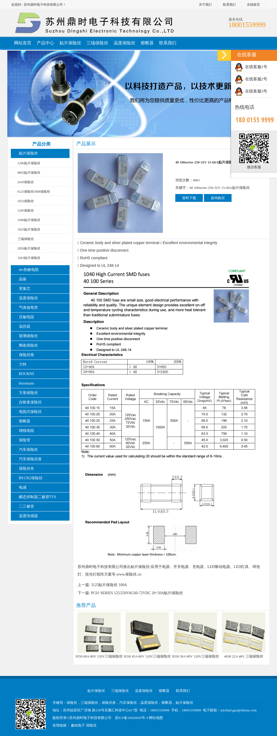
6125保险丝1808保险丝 (34, 191)
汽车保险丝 (28, 450)
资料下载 (189, 198)
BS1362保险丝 (30, 478)
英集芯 (24, 289)
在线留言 (253, 4)
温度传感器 (28, 516)
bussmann (26, 383)
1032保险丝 (26, 201)
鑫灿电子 (78, 725)
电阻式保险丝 (30, 412)
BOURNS (26, 374)
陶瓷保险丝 (28, 345)
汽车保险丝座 (30, 459)
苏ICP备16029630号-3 (131, 718)
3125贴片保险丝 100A (109, 585)
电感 (23, 487)
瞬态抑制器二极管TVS (37, 497)
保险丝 (91, 725)
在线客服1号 (251, 67)
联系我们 (229, 4)
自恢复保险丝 (30, 402)
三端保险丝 (97, 43)
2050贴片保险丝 (29, 248)
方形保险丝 (28, 393)
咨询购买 (218, 198)
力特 (23, 364)
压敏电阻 (26, 317)
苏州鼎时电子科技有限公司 (90, 718)
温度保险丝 (124, 43)
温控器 (24, 326)
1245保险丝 (26, 210)
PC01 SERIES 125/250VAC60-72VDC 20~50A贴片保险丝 (137, 593)
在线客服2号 (251, 79)
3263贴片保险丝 (29, 258)
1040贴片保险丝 (29, 220)
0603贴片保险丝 (29, 173)
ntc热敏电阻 (29, 270)
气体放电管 (28, 307)
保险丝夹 (26, 468)
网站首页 (22, 43)
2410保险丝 (26, 182)
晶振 (23, 279)
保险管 (24, 440)
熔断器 (147, 43)
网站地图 (156, 718)
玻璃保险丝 (28, 336)
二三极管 (27, 506)
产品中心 (45, 43)
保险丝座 (26, 355)
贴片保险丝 (70, 43)
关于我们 (205, 4)
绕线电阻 (26, 431)
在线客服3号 (251, 91)
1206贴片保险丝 (29, 163)
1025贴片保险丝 (29, 229)
